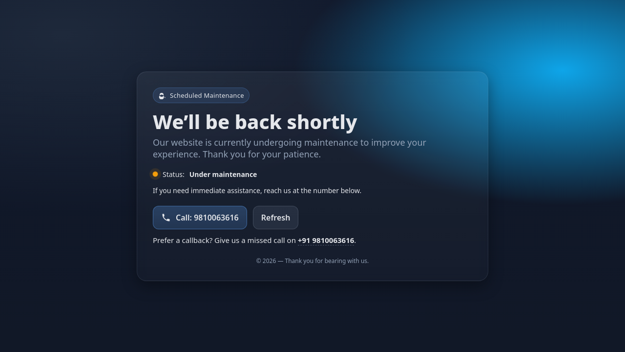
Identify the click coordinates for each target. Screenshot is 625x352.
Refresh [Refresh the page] (276, 217)
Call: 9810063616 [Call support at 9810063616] (200, 217)
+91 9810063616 (326, 240)
